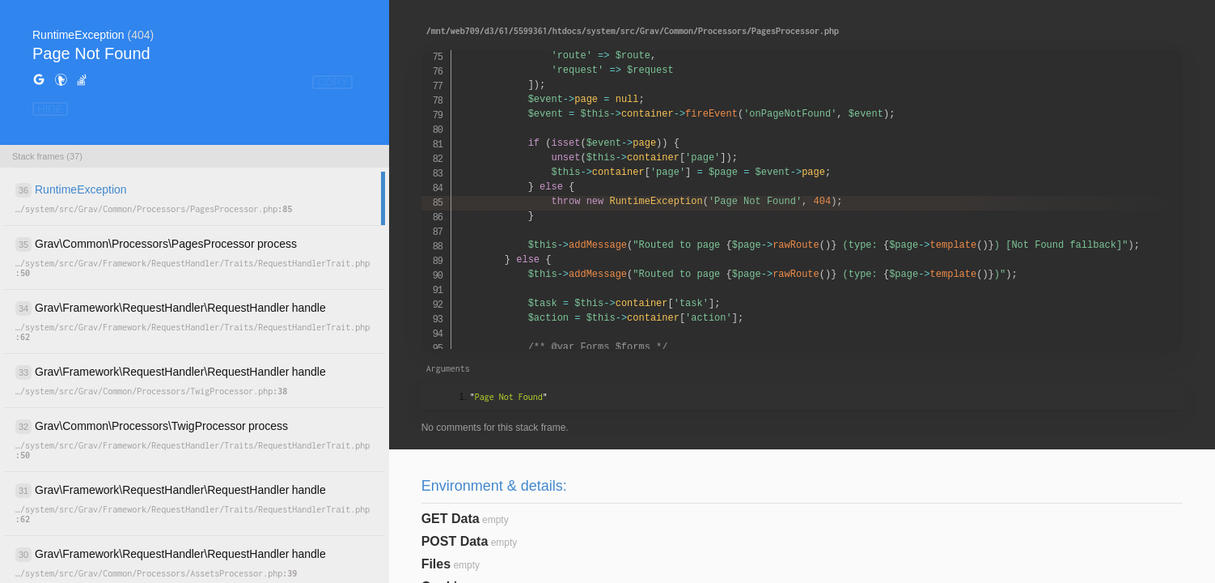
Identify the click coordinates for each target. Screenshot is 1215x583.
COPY (332, 82)
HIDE (50, 109)
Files (436, 564)
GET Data (450, 519)
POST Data (455, 541)
